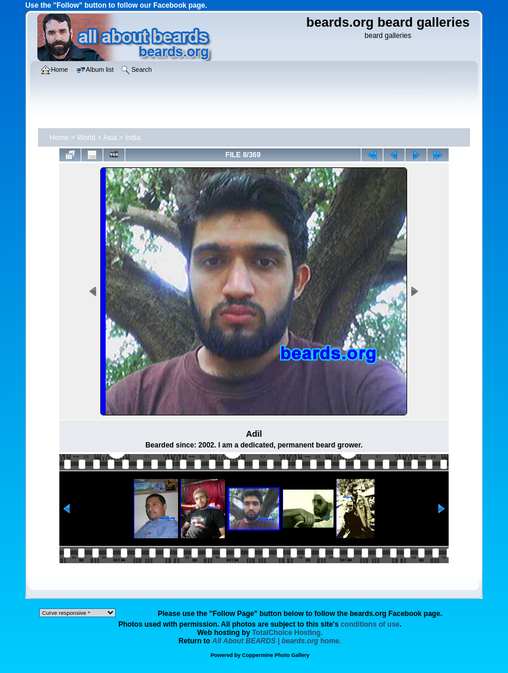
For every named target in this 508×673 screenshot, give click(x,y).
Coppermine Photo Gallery (276, 655)
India (133, 138)
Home (59, 138)
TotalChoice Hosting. (287, 632)
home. (277, 641)
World (86, 138)
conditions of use (370, 624)
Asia (110, 138)
